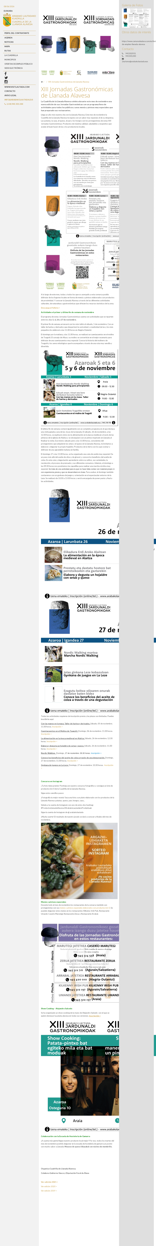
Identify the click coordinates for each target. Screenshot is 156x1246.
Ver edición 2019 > (49, 1191)
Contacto (9, 91)
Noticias (9, 42)
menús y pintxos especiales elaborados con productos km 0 (85, 908)
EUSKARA (8, 11)
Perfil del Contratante (16, 33)
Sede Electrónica (13, 68)
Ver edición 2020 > (49, 1186)
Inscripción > (57, 726)
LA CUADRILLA (11, 55)
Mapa (7, 46)
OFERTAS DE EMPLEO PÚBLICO (18, 64)
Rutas (7, 51)
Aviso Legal (10, 95)
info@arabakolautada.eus (18, 100)
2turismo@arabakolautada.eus (135, 61)
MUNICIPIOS (10, 59)
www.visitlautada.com (16, 87)
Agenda (8, 38)
